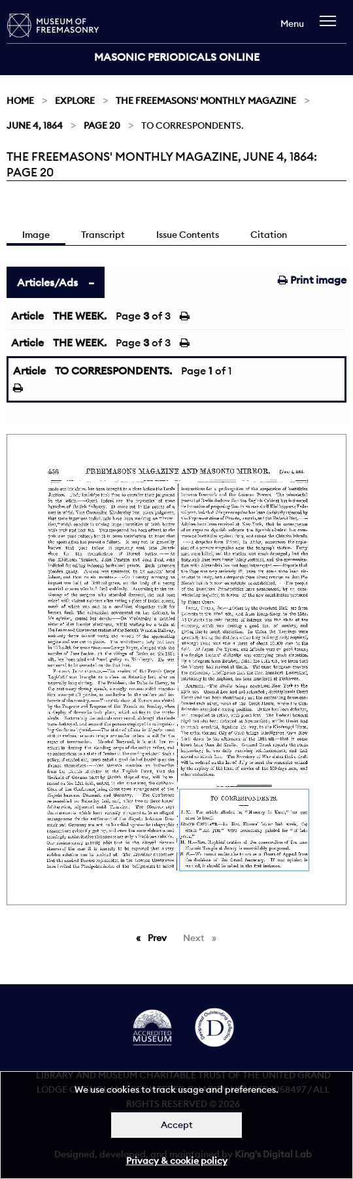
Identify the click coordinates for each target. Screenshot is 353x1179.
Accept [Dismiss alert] (177, 1125)
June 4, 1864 (35, 125)
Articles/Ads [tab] (47, 282)
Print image (312, 279)
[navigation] (331, 27)
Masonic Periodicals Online (177, 56)
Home (20, 101)
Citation (268, 235)
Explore (75, 101)
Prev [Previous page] (159, 937)
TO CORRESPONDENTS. (113, 370)
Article (27, 315)
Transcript (103, 235)
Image (36, 235)
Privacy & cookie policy (176, 1161)
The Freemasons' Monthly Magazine (206, 101)
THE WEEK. (80, 315)
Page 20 (102, 125)
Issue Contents (187, 235)
